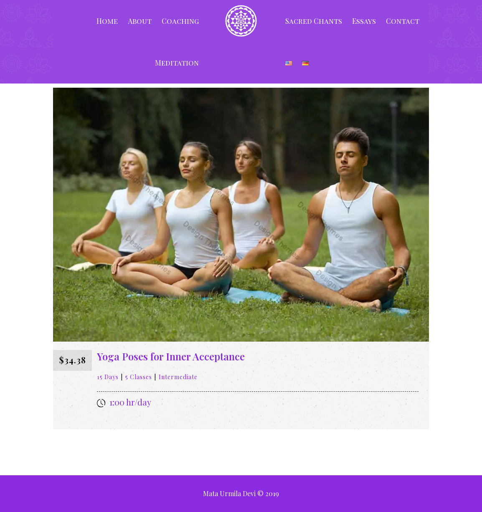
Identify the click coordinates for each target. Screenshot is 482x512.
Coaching (180, 20)
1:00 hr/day (130, 402)
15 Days (108, 377)
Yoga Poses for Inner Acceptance (171, 356)
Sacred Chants (313, 20)
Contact (402, 20)
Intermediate (178, 377)
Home (107, 20)
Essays (364, 20)
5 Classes (138, 377)
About (140, 20)
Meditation (177, 62)
